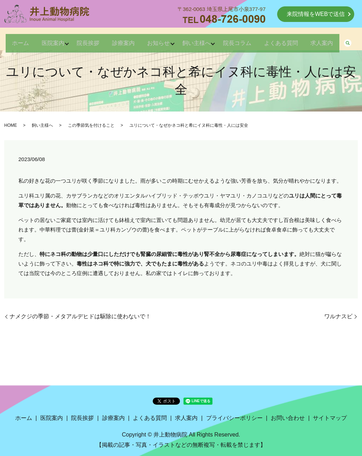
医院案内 (53, 39)
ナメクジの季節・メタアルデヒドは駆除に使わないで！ (80, 316)
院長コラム (260, 39)
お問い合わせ (288, 418)
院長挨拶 (93, 39)
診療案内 (133, 39)
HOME (10, 125)
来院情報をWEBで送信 (316, 14)
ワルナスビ (338, 316)
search (48, 52)
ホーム (16, 39)
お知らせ (172, 39)
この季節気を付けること (91, 125)
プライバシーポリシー (234, 418)
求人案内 (19, 52)
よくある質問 (308, 39)
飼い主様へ (215, 39)
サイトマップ (330, 418)
